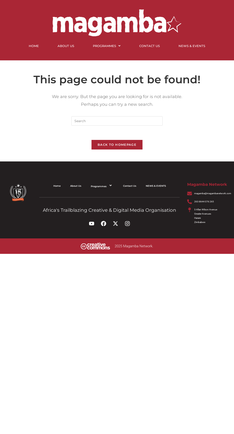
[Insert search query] (117, 121)
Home (34, 46)
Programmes (107, 46)
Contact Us (149, 46)
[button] (106, 46)
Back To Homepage (117, 144)
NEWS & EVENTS (192, 46)
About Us (66, 46)
